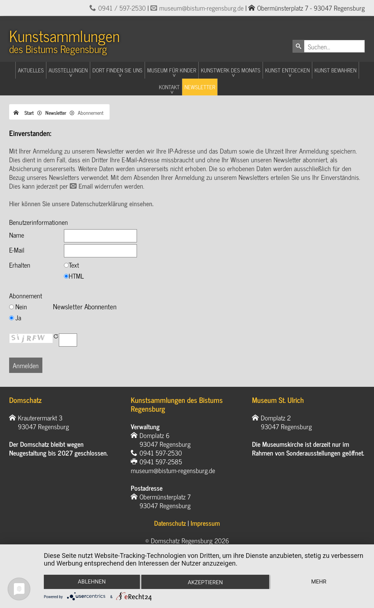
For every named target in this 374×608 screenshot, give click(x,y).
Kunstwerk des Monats (230, 70)
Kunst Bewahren (335, 70)
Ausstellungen (68, 70)
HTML (76, 275)
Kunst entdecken (287, 70)
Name (16, 234)
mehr (319, 581)
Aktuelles (31, 70)
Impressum (205, 522)
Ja (18, 317)
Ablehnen (92, 581)
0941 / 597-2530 (122, 7)
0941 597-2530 (161, 452)
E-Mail (16, 249)
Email (87, 185)
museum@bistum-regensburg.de (201, 7)
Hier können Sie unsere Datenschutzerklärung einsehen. (81, 203)
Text (74, 264)
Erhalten (19, 264)
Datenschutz (170, 522)
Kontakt (169, 86)
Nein (21, 306)
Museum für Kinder (171, 70)
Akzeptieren (205, 582)
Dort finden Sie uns (117, 70)
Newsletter (199, 86)
